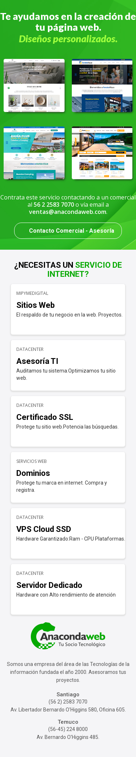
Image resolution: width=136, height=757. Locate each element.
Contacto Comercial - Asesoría (71, 230)
